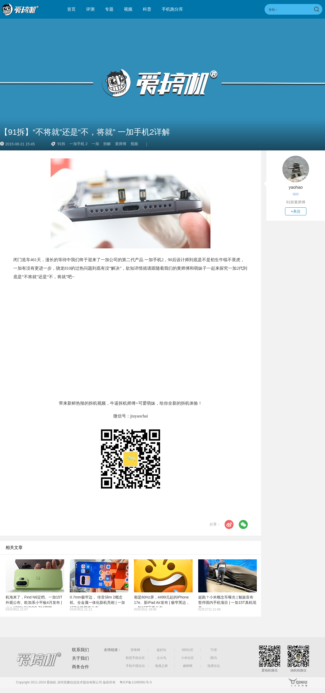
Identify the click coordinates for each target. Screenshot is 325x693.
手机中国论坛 (135, 666)
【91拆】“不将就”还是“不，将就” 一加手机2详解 (85, 132)
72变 (213, 650)
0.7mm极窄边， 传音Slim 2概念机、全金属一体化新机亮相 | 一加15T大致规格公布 (97, 602)
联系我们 (80, 649)
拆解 (107, 144)
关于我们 (80, 658)
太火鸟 (161, 658)
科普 (147, 9)
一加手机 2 (79, 144)
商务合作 (80, 667)
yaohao (296, 187)
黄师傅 (120, 144)
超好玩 (161, 650)
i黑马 (213, 658)
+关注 (295, 211)
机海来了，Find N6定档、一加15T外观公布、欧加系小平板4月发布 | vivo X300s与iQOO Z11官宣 (34, 602)
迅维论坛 (213, 666)
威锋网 (187, 666)
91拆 (61, 144)
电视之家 (161, 666)
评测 (90, 9)
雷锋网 (135, 650)
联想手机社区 (135, 658)
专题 (109, 9)
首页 (71, 9)
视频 (128, 9)
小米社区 (187, 658)
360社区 (187, 650)
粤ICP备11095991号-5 (136, 682)
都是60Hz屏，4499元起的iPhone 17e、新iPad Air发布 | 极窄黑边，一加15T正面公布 (162, 602)
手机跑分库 (172, 9)
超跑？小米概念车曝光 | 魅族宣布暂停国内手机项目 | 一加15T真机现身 (227, 602)
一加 (95, 144)
